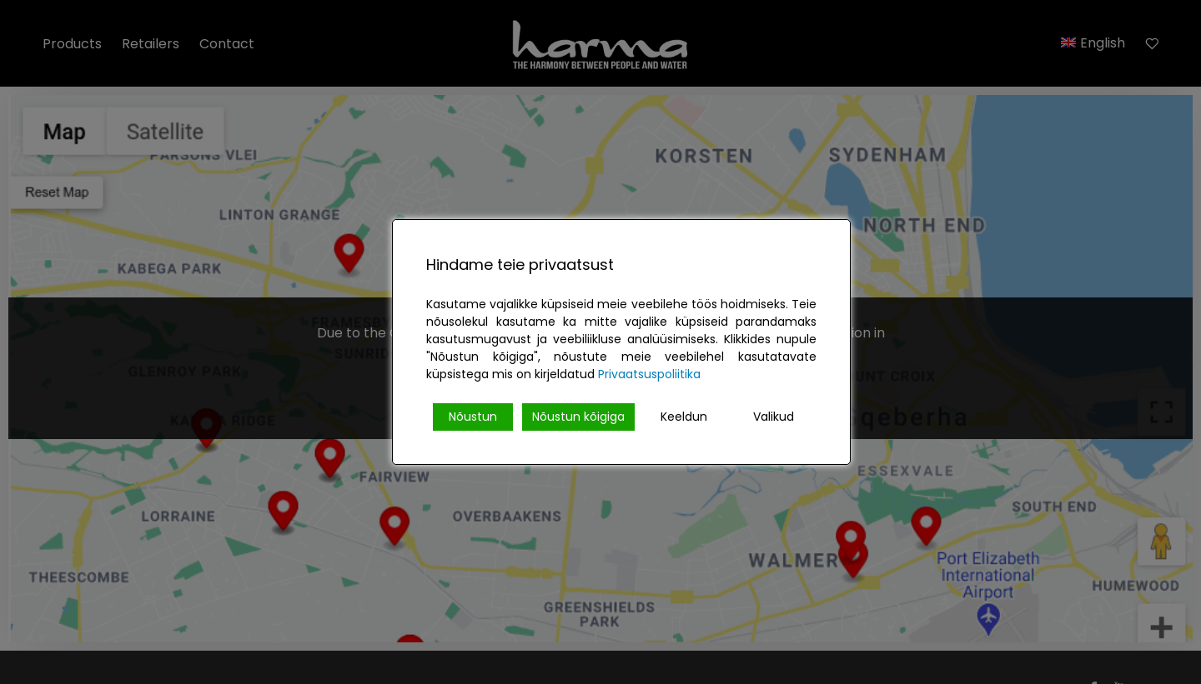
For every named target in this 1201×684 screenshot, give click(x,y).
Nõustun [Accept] (473, 416)
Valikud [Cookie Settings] (773, 416)
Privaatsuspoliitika (649, 374)
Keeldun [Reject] (684, 416)
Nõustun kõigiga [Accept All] (578, 416)
